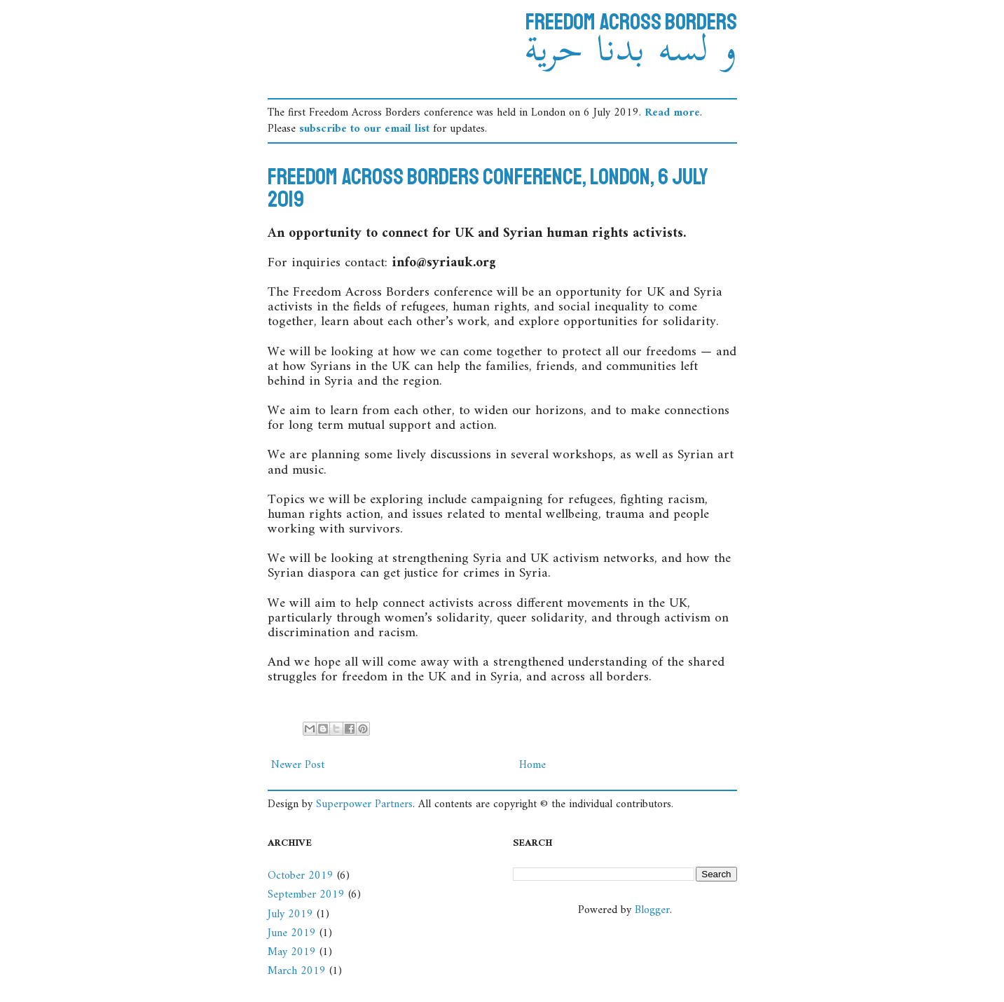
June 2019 (292, 933)
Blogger (652, 910)
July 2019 (290, 914)
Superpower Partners (364, 804)
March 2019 (297, 971)
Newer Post (297, 765)
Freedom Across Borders (631, 22)
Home (532, 765)
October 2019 (300, 876)
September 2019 (306, 895)
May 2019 (292, 952)
